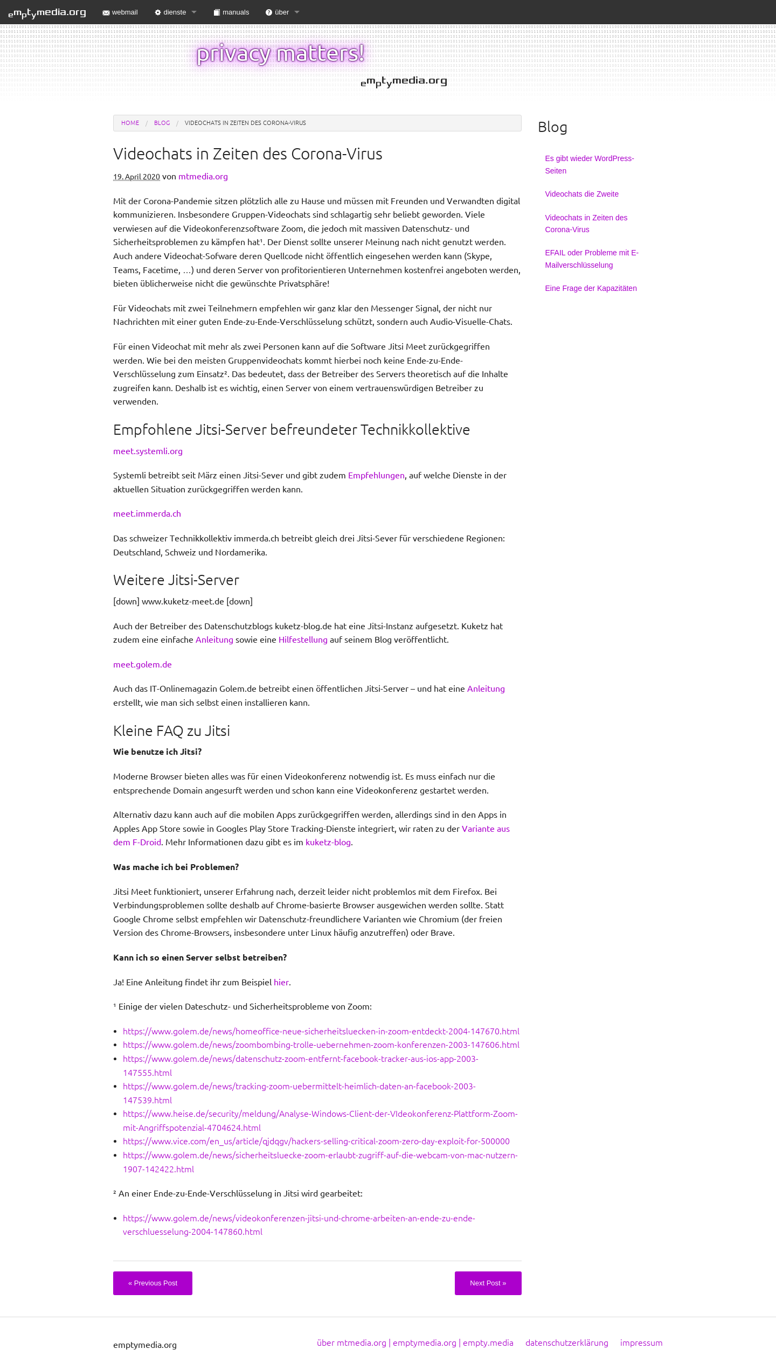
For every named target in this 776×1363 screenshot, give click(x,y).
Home (130, 123)
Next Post (488, 1283)
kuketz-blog (328, 842)
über (277, 12)
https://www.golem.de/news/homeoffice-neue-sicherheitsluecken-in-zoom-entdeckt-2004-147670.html (321, 1031)
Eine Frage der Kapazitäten (591, 288)
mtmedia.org (47, 13)
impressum (641, 1342)
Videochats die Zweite (582, 194)
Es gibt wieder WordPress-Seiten (589, 164)
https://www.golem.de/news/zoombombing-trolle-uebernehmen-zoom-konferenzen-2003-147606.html (321, 1044)
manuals (231, 12)
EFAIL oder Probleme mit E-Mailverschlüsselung (592, 258)
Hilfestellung (303, 639)
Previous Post (152, 1283)
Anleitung (214, 639)
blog (162, 123)
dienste (170, 12)
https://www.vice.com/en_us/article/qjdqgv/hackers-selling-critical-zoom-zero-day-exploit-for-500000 (316, 1141)
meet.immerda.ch (147, 513)
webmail (120, 12)
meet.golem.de (142, 664)
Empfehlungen (376, 475)
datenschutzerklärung (566, 1342)
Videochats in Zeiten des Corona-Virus (586, 223)
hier (281, 982)
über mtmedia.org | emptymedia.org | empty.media (415, 1342)
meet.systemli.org (148, 451)
